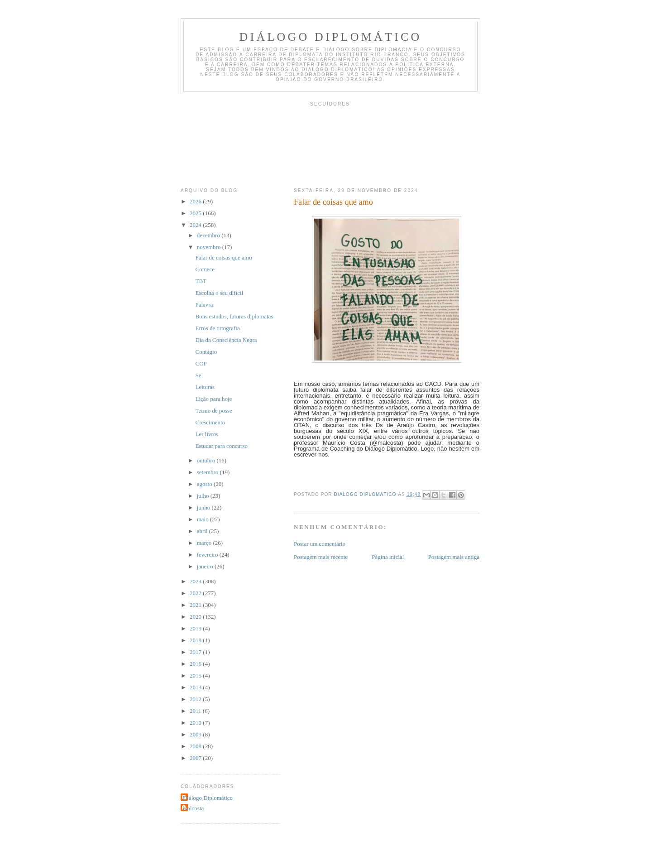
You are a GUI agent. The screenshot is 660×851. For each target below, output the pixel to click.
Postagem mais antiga (453, 556)
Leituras (205, 387)
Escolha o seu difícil (219, 292)
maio (203, 519)
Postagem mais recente (321, 556)
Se (198, 375)
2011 (196, 710)
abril (203, 531)
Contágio (206, 351)
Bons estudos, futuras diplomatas (234, 316)
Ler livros (206, 434)
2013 (196, 687)
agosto (205, 484)
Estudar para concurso (221, 445)
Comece (205, 269)
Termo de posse (213, 410)
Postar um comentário (319, 543)
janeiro (206, 566)
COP (200, 363)
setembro (208, 472)
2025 (196, 213)
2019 (196, 628)
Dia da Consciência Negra (226, 340)
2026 (196, 201)
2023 (196, 581)
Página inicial (388, 556)
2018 (196, 640)
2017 (196, 652)
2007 (196, 758)
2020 (196, 616)
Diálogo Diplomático (330, 36)
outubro (207, 460)
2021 (196, 604)
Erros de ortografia (217, 328)
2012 (196, 699)
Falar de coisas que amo (223, 257)
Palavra (204, 304)
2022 (196, 593)
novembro (209, 247)
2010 (196, 722)
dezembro (209, 235)
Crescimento (210, 422)
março (205, 542)
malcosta (193, 808)
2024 (196, 224)
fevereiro (208, 554)
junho (204, 507)
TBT (200, 281)
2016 (196, 663)
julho (203, 495)
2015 (196, 675)
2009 (196, 734)
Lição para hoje (213, 398)
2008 (196, 746)
